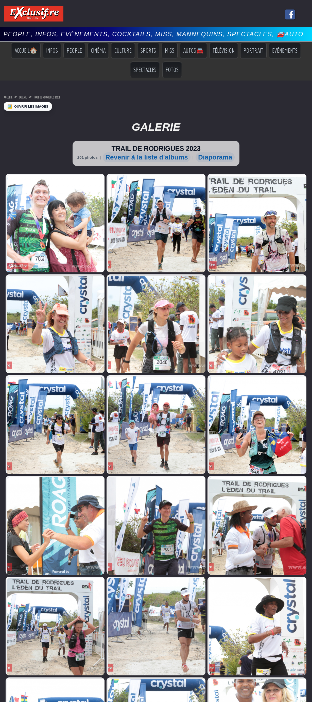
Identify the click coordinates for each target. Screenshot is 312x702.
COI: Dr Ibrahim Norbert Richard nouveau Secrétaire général (92, 493)
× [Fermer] (3, 584)
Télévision (224, 50)
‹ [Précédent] (2, 589)
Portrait (253, 50)
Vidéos (269, 519)
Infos (52, 50)
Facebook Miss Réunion (15, 520)
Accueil (11, 97)
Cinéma (98, 50)
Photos (269, 523)
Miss (169, 50)
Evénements (285, 50)
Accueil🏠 (25, 50)
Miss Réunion (14, 513)
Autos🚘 (193, 50)
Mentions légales (156, 570)
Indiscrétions (273, 504)
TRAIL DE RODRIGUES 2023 (71, 97)
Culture (123, 50)
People (74, 50)
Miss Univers (13, 503)
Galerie (32, 97)
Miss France (13, 508)
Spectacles (145, 69)
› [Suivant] (7, 589)
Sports (148, 50)
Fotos (172, 69)
